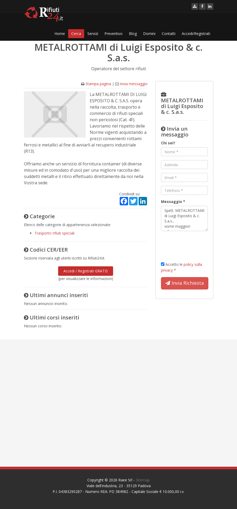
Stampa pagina (98, 83)
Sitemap (143, 479)
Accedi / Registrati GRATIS (85, 270)
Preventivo (113, 33)
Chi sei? (168, 142)
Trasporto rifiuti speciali (54, 233)
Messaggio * (173, 201)
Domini (149, 33)
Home (59, 33)
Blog (133, 33)
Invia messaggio (134, 83)
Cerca (76, 33)
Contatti (168, 33)
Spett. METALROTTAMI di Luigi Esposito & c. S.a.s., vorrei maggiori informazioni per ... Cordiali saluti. (184, 218)
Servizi (92, 33)
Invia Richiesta (184, 283)
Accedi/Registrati (196, 33)
